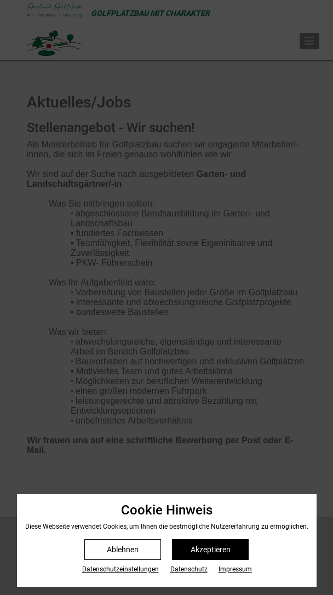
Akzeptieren (211, 549)
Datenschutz (189, 569)
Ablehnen (123, 549)
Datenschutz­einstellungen (120, 569)
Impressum (235, 569)
